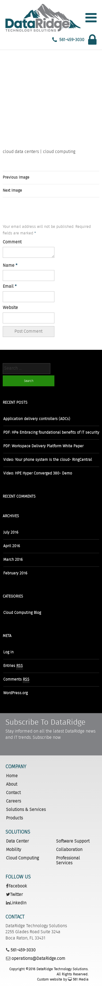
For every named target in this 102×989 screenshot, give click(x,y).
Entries (13, 666)
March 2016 (13, 560)
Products (14, 818)
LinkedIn (16, 903)
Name (10, 266)
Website (10, 308)
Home (12, 776)
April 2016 (11, 546)
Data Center (17, 841)
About (11, 784)
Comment (12, 242)
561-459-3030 (71, 39)
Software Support (72, 841)
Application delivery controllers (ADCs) (36, 419)
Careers (13, 801)
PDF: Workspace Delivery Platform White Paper (43, 446)
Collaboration (69, 849)
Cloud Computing (22, 858)
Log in (8, 652)
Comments (16, 679)
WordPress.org (15, 693)
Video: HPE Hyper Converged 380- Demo (37, 473)
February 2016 (15, 573)
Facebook (16, 886)
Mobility (13, 849)
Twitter (14, 894)
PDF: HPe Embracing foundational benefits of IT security (51, 433)
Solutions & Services (26, 809)
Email (10, 287)
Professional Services (68, 860)
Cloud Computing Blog (22, 613)
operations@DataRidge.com (35, 958)
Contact (13, 792)
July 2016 (10, 532)
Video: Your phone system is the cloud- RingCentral (47, 460)
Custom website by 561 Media (62, 979)
